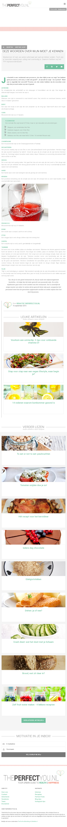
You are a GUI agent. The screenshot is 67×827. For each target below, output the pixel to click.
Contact (4, 794)
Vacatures (5, 799)
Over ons (4, 792)
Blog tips (38, 799)
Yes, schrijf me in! (33, 754)
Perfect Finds (40, 797)
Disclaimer (5, 804)
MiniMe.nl (34, 821)
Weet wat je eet (20, 47)
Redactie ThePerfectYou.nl (28, 303)
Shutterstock (62, 9)
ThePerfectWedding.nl (24, 821)
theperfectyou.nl (16, 4)
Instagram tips (40, 801)
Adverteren (5, 797)
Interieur (38, 792)
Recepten (10, 47)
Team (3, 801)
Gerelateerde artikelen (33, 720)
